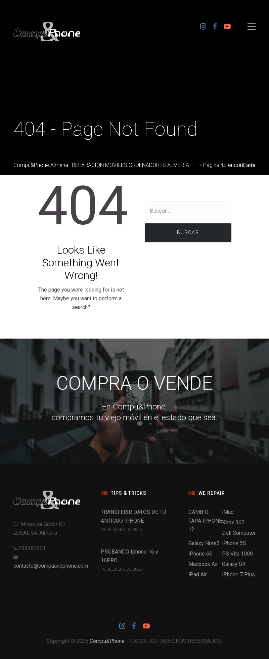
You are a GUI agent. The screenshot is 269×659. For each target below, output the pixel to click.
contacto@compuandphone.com (50, 566)
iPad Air (197, 574)
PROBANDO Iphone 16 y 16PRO (129, 556)
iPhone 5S (234, 543)
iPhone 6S (200, 554)
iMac (227, 512)
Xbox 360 (233, 522)
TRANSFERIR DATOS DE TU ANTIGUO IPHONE (133, 516)
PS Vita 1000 (237, 554)
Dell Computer (239, 533)
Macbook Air (203, 564)
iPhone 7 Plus (238, 574)
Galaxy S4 (233, 564)
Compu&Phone (107, 641)
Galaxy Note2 (204, 543)
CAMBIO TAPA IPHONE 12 (205, 521)
